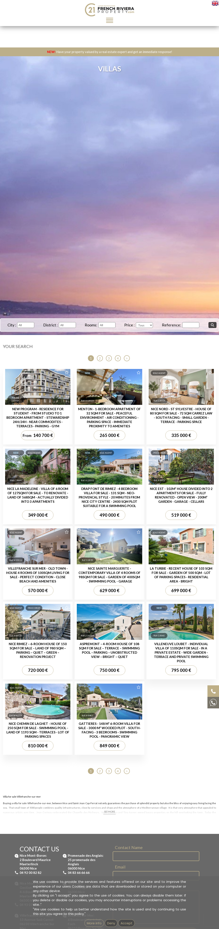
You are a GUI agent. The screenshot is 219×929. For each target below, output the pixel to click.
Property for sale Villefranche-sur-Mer (36, 698)
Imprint (111, 770)
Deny (111, 923)
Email (120, 478)
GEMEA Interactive (94, 770)
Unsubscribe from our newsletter (157, 770)
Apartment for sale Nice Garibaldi (132, 664)
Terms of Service (159, 566)
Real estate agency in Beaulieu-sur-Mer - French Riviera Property (153, 727)
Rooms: (91, 325)
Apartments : (126, 632)
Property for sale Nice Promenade (34, 712)
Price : (129, 325)
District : (50, 325)
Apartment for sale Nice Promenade (133, 669)
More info (94, 923)
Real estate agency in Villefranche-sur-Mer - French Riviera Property (155, 732)
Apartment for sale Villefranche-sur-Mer (136, 655)
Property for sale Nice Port (29, 702)
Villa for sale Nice (83, 702)
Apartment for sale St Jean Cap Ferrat (135, 646)
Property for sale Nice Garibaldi (32, 707)
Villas (89, 675)
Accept (126, 923)
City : (11, 325)
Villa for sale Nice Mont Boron (91, 698)
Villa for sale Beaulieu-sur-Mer (92, 693)
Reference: (171, 325)
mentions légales (126, 770)
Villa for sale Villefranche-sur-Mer (94, 684)
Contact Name (129, 459)
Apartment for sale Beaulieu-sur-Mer (134, 641)
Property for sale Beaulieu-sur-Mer (34, 684)
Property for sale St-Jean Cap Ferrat (36, 689)
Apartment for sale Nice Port (128, 659)
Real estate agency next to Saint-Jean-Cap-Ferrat (143, 736)
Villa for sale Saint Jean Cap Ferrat (95, 689)
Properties (29, 675)
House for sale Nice (85, 707)
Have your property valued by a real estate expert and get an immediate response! (109, 52)
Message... (125, 498)
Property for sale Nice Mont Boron (34, 693)
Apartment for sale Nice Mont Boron (133, 650)
